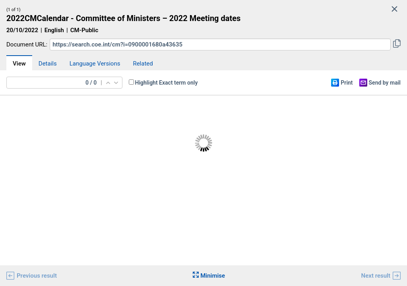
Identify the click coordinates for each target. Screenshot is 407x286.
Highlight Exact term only (166, 82)
